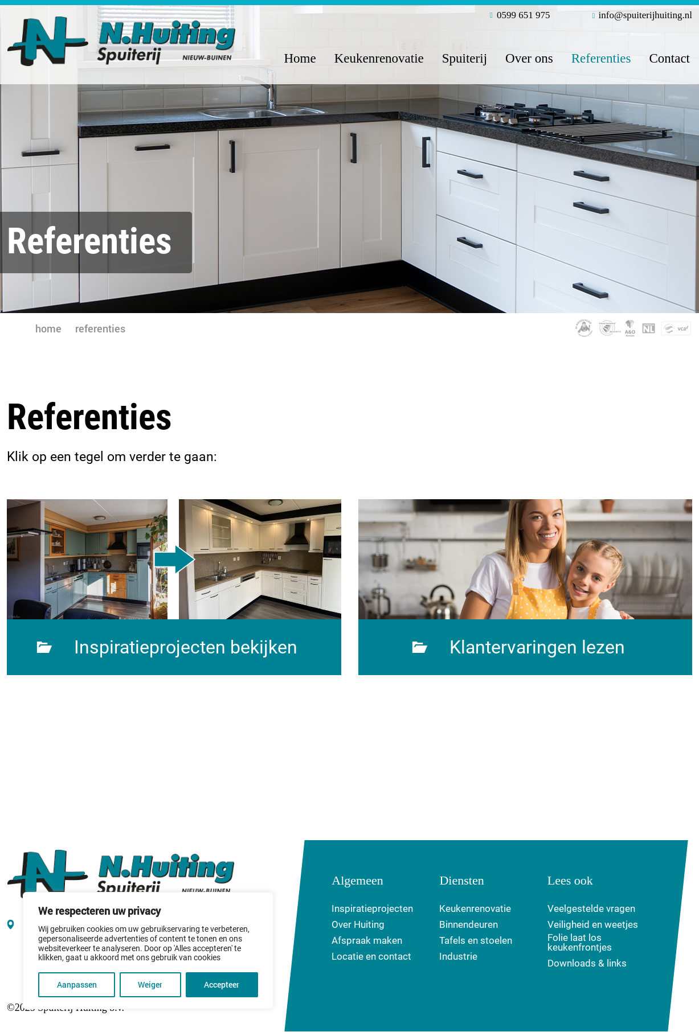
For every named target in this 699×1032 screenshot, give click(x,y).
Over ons (529, 58)
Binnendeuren (468, 925)
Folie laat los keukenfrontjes (579, 943)
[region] (148, 951)
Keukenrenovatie (379, 58)
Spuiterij (464, 58)
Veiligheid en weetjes (592, 925)
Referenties (601, 58)
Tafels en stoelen (475, 941)
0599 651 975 (520, 15)
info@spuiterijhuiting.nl (642, 15)
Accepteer (222, 984)
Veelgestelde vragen (591, 909)
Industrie (458, 957)
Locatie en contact (371, 957)
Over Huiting (358, 925)
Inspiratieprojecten (372, 909)
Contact (669, 58)
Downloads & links (587, 964)
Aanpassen (77, 984)
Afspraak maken (367, 941)
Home (300, 58)
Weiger (150, 984)
